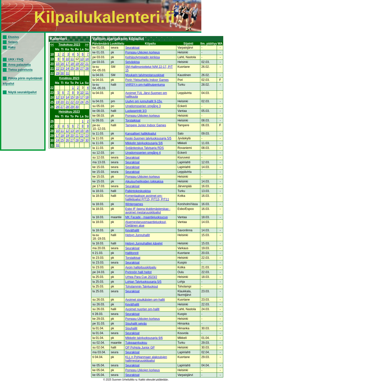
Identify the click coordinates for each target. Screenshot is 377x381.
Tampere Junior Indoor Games (145, 125)
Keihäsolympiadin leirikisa (142, 57)
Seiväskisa (132, 62)
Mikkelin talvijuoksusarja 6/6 (144, 338)
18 (52, 54)
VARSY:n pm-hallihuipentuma (145, 84)
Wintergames (134, 204)
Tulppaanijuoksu (136, 342)
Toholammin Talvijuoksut (141, 286)
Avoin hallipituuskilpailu (140, 267)
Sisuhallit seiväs (136, 323)
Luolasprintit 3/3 (136, 111)
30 (62, 73)
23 (62, 68)
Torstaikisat (132, 120)
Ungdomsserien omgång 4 (143, 152)
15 (57, 64)
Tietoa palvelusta (20, 70)
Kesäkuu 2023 (69, 78)
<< (52, 44)
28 (87, 68)
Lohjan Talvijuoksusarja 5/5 (143, 281)
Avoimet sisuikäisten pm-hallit (145, 299)
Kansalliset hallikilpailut (140, 133)
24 (67, 68)
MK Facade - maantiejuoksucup (146, 217)
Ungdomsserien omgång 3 (143, 106)
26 (77, 68)
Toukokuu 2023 (69, 44)
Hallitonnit (132, 253)
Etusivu (13, 37)
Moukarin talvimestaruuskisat (144, 75)
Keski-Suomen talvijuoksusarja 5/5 (148, 138)
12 (57, 97)
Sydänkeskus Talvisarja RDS (144, 148)
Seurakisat (132, 47)
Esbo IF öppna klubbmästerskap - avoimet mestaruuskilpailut (147, 210)
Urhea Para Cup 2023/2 (141, 277)
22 (57, 68)
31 (67, 73)
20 (52, 64)
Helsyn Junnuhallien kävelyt (144, 243)
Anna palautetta (19, 65)
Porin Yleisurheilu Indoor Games (147, 80)
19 (52, 59)
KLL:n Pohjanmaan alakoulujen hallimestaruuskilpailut (146, 358)
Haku (11, 47)
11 (72, 59)
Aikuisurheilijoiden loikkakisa (144, 181)
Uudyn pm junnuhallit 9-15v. (144, 101)
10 (67, 59)
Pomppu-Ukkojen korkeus (142, 52)
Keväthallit (132, 230)
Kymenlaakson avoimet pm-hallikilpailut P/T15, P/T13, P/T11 (147, 197)
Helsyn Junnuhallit (137, 235)
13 (82, 59)
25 (72, 68)
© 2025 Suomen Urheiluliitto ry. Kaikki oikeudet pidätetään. (136, 379)
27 (82, 68)
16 (62, 64)
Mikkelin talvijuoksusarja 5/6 (144, 143)
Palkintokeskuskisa (138, 191)
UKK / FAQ (15, 59)
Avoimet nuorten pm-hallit (142, 309)
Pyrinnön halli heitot (138, 272)
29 (57, 73)
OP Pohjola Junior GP (140, 347)
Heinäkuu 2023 (69, 111)
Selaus (13, 42)
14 (87, 59)
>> (87, 44)
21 (87, 64)
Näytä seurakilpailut (22, 92)
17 (67, 64)
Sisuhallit (131, 328)
